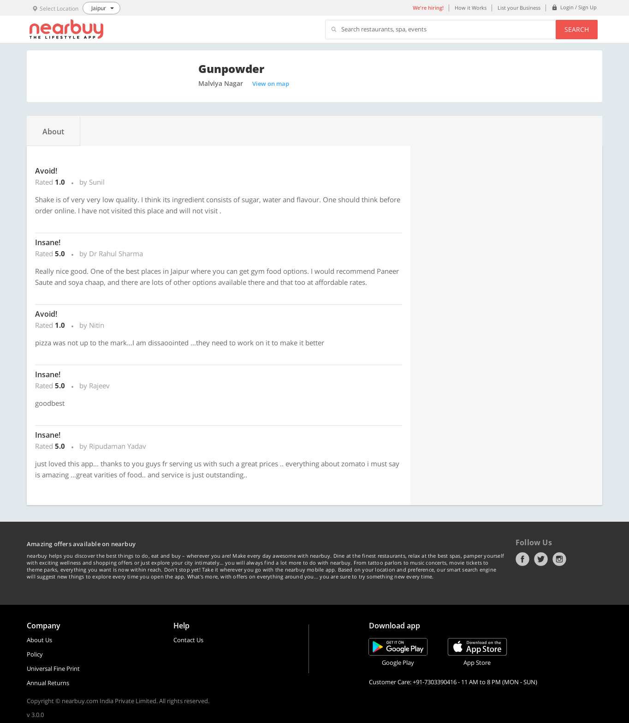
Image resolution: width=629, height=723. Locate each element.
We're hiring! (428, 7)
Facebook (522, 559)
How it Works (471, 7)
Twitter (541, 559)
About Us (39, 640)
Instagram (559, 559)
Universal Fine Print (53, 668)
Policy (35, 654)
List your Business (519, 7)
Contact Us (188, 640)
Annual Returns (48, 683)
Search (576, 29)
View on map (270, 83)
